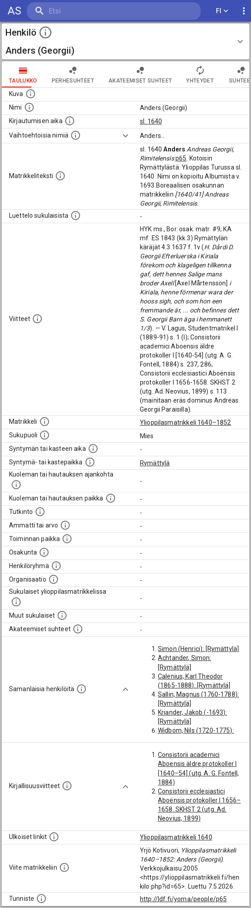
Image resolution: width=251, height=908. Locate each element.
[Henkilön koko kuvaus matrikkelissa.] (60, 176)
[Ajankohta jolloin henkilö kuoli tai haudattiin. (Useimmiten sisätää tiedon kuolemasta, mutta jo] (16, 484)
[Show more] (125, 135)
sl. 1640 (151, 121)
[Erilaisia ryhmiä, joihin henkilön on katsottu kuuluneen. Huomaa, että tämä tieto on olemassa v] (56, 566)
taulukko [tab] (23, 74)
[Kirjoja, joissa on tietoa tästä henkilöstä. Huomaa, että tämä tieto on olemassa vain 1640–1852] (67, 786)
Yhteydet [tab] (200, 74)
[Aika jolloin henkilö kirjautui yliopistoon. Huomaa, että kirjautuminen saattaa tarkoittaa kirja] (70, 121)
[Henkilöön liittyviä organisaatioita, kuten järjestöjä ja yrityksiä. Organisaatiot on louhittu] (53, 579)
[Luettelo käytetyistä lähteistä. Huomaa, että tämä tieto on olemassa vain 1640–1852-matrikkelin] (37, 319)
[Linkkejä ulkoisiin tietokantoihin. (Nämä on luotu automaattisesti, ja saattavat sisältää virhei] (54, 837)
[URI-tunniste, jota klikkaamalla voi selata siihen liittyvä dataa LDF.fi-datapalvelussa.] (41, 898)
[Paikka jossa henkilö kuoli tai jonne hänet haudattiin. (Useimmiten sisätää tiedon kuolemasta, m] (110, 498)
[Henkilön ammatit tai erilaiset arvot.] (65, 525)
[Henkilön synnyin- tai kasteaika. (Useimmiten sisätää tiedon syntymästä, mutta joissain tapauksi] (93, 448)
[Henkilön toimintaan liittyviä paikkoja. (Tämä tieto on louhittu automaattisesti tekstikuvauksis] (67, 539)
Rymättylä (155, 463)
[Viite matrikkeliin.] (64, 867)
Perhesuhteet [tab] (73, 74)
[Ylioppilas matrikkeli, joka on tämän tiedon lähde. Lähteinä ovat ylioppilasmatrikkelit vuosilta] (44, 421)
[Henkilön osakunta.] (44, 552)
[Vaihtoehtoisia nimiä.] (75, 135)
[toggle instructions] (45, 32)
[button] (125, 41)
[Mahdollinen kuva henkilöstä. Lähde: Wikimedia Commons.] (30, 94)
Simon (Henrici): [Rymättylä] (198, 648)
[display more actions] (244, 11)
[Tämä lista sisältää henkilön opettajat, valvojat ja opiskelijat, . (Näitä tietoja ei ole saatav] (78, 629)
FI (222, 11)
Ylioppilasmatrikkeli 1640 (176, 837)
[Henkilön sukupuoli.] (44, 435)
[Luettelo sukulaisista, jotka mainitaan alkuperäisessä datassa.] (75, 215)
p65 (180, 158)
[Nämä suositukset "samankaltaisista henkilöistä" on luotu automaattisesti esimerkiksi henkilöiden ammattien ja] (81, 689)
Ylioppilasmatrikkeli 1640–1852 (185, 422)
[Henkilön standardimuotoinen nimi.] (29, 107)
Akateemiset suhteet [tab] (140, 74)
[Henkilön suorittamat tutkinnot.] (40, 511)
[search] (80, 11)
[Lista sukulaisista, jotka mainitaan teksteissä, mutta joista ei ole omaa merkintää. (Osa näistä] (62, 615)
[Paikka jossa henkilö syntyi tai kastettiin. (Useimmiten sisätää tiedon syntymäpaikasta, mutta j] (90, 462)
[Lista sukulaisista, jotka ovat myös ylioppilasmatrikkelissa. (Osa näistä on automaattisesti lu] (16, 602)
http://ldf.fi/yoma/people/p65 (183, 899)
